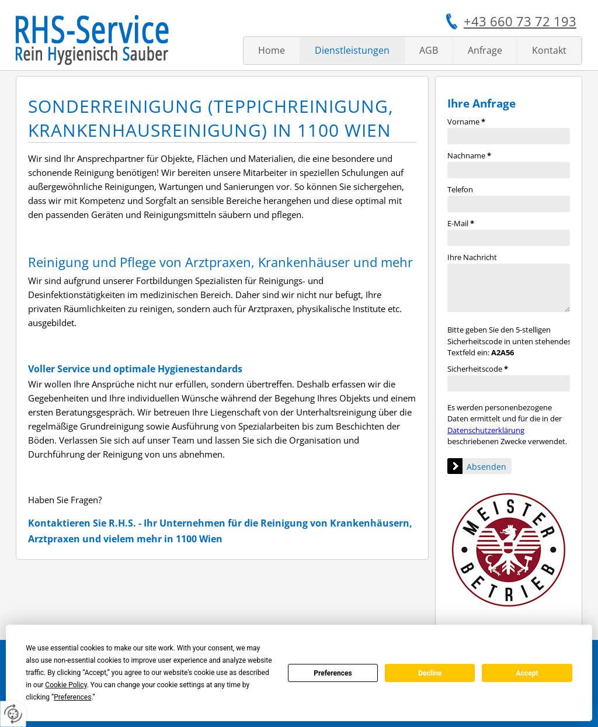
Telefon (460, 189)
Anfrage (485, 50)
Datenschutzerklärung (485, 430)
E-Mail (460, 223)
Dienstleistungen (352, 50)
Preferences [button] (72, 697)
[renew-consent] (13, 714)
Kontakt (549, 50)
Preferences (333, 673)
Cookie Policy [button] (65, 685)
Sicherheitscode (477, 369)
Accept (527, 673)
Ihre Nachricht (472, 257)
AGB (428, 50)
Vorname (466, 121)
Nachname (469, 155)
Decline (429, 673)
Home (271, 50)
